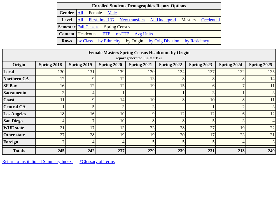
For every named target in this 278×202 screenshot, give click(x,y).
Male (112, 12)
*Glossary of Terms (97, 161)
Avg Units (144, 33)
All (80, 12)
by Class (85, 40)
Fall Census (88, 26)
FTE (106, 33)
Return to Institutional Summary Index (37, 161)
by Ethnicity (109, 40)
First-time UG (101, 19)
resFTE (122, 33)
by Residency (197, 40)
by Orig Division (164, 40)
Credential (210, 19)
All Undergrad (163, 19)
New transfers (132, 19)
